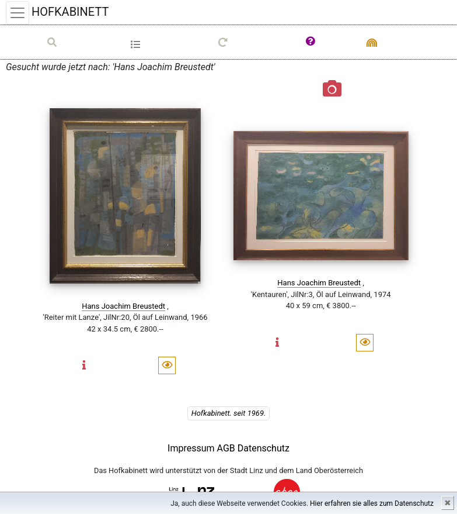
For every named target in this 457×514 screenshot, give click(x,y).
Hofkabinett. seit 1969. (228, 413)
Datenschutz (263, 448)
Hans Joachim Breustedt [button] (123, 306)
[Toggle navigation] (17, 13)
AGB (227, 448)
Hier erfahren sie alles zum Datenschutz (372, 503)
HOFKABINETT (70, 12)
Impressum (191, 448)
